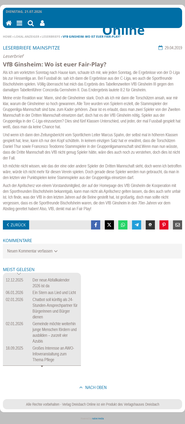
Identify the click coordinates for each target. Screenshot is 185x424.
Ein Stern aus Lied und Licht (54, 292)
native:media (98, 418)
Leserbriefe (51, 37)
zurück (18, 225)
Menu (19, 26)
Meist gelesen (19, 269)
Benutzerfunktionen (42, 26)
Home (7, 37)
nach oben (95, 387)
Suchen (30, 26)
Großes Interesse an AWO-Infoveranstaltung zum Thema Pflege (53, 353)
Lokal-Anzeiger (26, 37)
